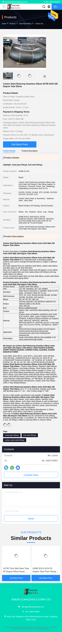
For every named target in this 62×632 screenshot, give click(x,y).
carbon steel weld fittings (14, 440)
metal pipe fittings (12, 435)
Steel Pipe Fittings (25, 24)
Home (4, 24)
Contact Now (31, 475)
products (13, 24)
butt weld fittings (29, 435)
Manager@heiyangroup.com (14, 2)
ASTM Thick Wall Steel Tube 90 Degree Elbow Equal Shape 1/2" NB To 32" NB (16, 570)
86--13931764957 (51, 2)
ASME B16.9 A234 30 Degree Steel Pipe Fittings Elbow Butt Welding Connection (44, 570)
